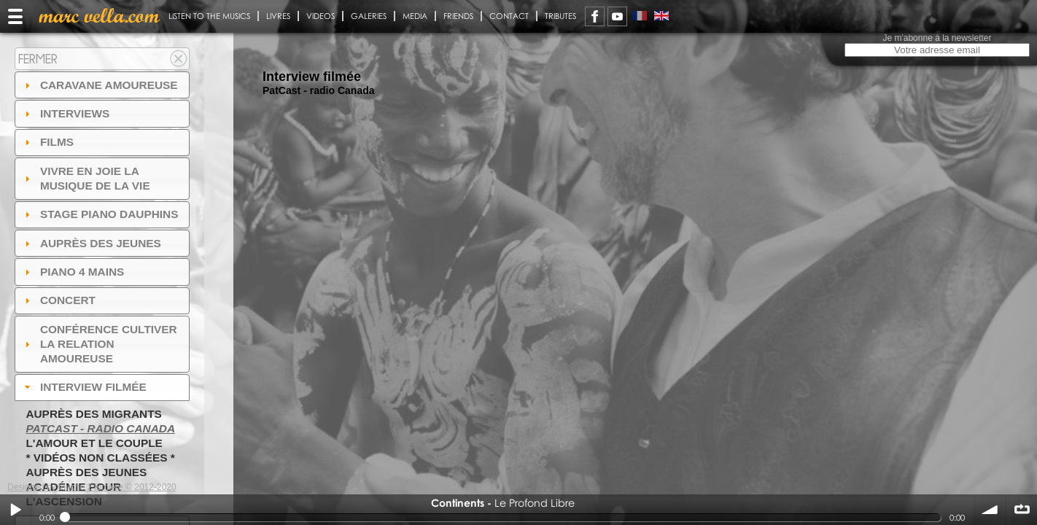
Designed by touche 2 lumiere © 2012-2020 (91, 487)
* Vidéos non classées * (100, 457)
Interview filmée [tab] (84, 387)
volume (990, 509)
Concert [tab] (58, 300)
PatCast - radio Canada (100, 428)
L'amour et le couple (94, 443)
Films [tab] (47, 142)
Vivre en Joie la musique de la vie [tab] (85, 178)
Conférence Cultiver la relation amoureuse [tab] (99, 344)
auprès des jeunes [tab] (91, 243)
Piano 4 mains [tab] (73, 271)
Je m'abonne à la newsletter (936, 38)
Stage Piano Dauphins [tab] (100, 214)
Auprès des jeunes (86, 472)
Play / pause (15, 509)
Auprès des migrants (93, 414)
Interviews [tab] (65, 113)
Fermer (38, 59)
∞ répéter (1021, 509)
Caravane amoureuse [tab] (99, 85)
